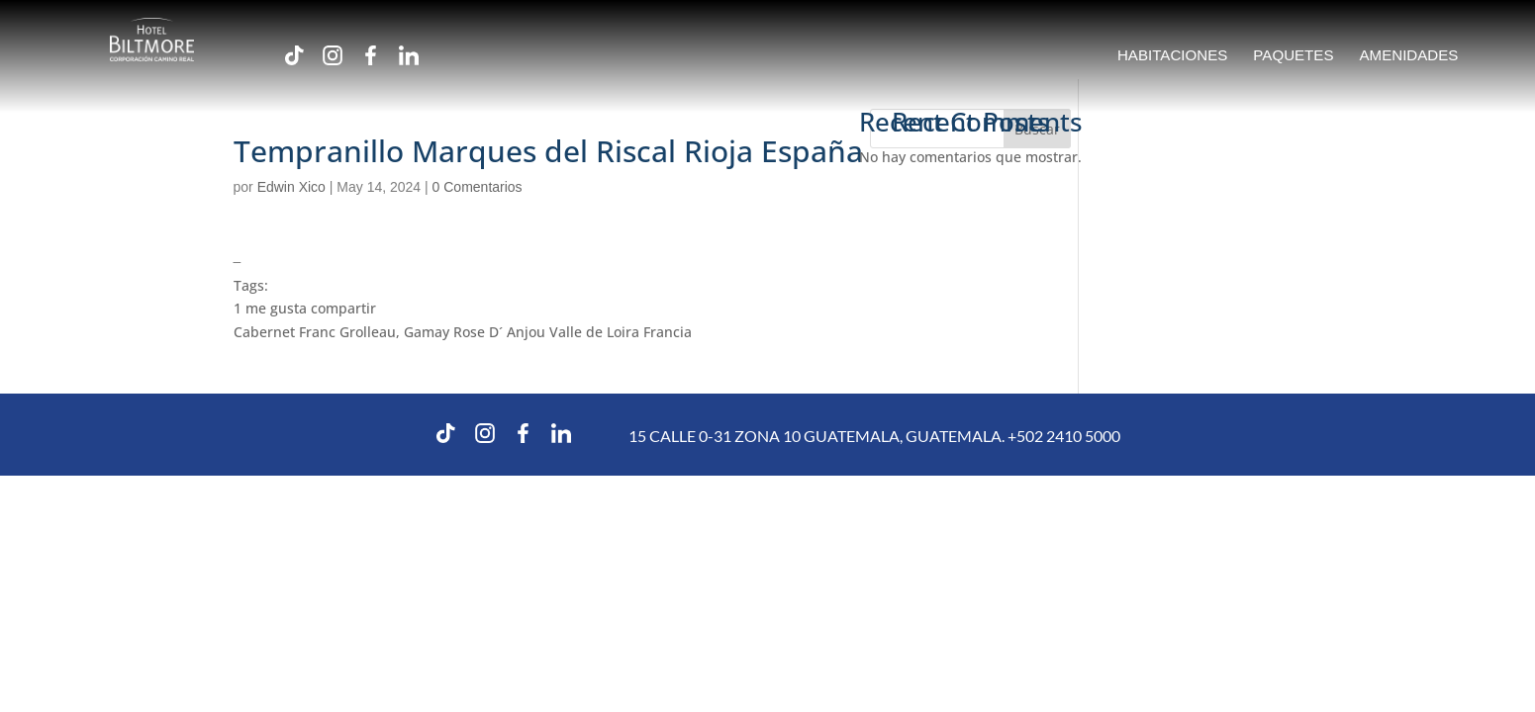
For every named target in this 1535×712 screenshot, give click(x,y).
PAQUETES (1293, 55)
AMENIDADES (1409, 55)
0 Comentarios (477, 187)
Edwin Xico (291, 187)
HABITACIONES (1172, 55)
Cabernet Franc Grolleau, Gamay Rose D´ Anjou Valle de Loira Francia (463, 331)
